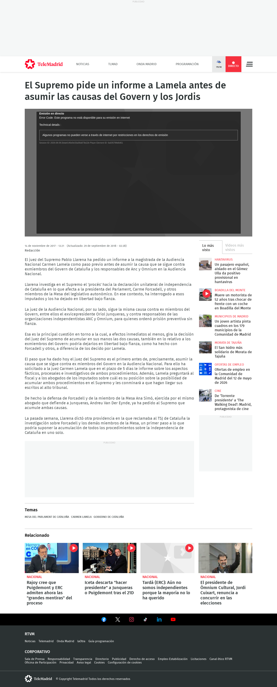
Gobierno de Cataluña (109, 517)
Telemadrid (46, 641)
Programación (187, 64)
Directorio (102, 659)
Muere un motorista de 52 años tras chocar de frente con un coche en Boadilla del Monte (205, 294)
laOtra (81, 641)
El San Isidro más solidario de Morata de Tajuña (205, 347)
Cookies (99, 662)
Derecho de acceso (142, 659)
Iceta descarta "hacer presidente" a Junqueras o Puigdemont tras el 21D (110, 558)
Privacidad (67, 662)
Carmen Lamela (81, 517)
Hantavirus (224, 259)
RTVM (30, 634)
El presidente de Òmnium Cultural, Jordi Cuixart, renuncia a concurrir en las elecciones (225, 558)
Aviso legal (84, 662)
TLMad (113, 64)
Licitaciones (198, 659)
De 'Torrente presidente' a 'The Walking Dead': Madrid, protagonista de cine (205, 395)
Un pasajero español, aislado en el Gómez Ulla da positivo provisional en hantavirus (205, 264)
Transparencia (82, 659)
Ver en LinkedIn (159, 619)
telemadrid (38, 678)
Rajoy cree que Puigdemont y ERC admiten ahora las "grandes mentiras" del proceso (52, 558)
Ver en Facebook (104, 620)
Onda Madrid (147, 64)
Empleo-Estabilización (173, 659)
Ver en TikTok (145, 620)
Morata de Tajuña (228, 342)
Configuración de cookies (125, 662)
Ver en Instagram (132, 619)
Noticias (82, 64)
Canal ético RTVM (221, 659)
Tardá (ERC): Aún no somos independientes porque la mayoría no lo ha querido (167, 558)
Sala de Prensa (35, 659)
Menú (249, 64)
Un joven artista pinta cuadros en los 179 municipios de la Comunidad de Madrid (205, 321)
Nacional (34, 577)
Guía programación (101, 641)
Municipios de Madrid (231, 316)
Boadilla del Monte (230, 290)
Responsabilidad (59, 659)
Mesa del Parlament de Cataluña (47, 517)
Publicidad (119, 659)
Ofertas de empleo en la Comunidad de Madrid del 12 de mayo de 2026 (205, 369)
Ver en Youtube (173, 619)
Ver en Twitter (118, 620)
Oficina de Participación (40, 662)
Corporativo (37, 652)
